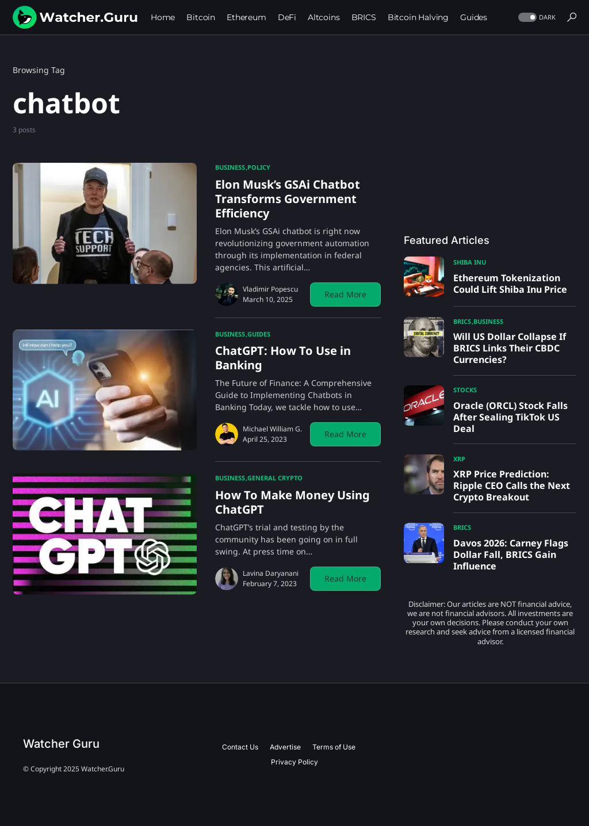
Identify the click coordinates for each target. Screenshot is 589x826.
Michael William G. (272, 429)
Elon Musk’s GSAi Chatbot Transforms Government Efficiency (287, 198)
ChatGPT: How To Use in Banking (283, 357)
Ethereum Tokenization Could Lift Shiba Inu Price (510, 283)
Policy (258, 167)
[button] (536, 17)
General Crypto (275, 477)
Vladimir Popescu (270, 289)
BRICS (462, 321)
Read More (345, 294)
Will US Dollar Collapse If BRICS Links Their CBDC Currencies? (509, 348)
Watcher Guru (61, 744)
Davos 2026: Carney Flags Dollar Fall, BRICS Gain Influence (510, 554)
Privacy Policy (294, 762)
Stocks (465, 389)
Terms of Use (333, 747)
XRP (459, 458)
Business (230, 167)
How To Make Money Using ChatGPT (292, 502)
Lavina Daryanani (271, 573)
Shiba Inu (469, 262)
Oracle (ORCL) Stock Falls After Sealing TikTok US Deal (510, 417)
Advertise (285, 747)
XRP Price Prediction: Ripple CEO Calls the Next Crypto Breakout (511, 485)
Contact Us (240, 747)
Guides (258, 334)
